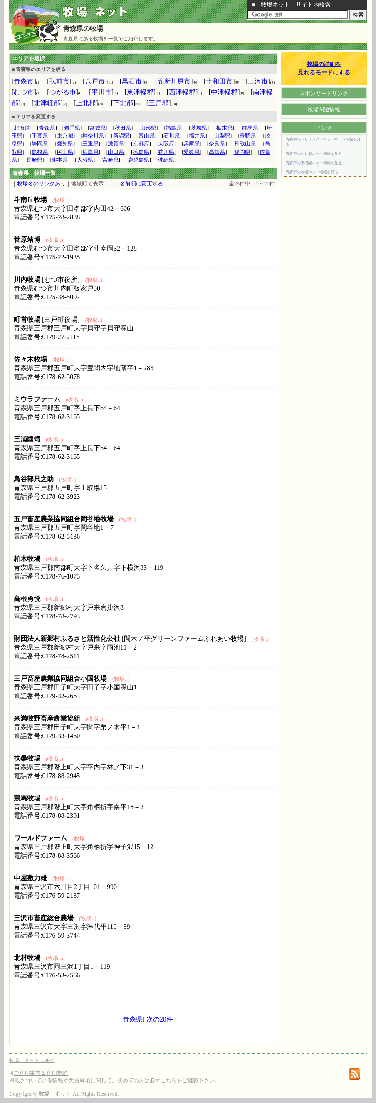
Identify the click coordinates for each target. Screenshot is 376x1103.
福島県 (174, 128)
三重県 (90, 143)
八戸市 (95, 81)
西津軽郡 (182, 92)
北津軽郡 (47, 102)
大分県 (85, 160)
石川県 (171, 136)
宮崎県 (110, 160)
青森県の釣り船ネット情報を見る (314, 154)
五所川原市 (173, 81)
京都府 (141, 143)
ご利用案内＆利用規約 (41, 1073)
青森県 (47, 128)
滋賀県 (116, 143)
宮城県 (97, 128)
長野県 (248, 136)
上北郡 (86, 102)
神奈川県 (93, 136)
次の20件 (159, 1019)
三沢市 (258, 81)
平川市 (101, 92)
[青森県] (132, 1019)
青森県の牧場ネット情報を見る (312, 172)
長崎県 (34, 160)
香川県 (166, 152)
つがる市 (62, 92)
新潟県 (121, 136)
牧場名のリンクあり (41, 183)
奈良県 (217, 143)
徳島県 (141, 152)
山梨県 (222, 136)
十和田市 (219, 81)
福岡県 (242, 152)
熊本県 (60, 160)
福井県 (197, 136)
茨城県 (199, 128)
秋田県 (123, 128)
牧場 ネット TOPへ (31, 1060)
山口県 (116, 152)
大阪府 (166, 143)
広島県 (90, 152)
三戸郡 (158, 102)
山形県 (148, 128)
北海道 (22, 128)
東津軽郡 (140, 92)
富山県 (147, 136)
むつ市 (24, 92)
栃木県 (224, 128)
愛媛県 (191, 152)
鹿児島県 (138, 160)
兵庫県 (191, 143)
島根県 (40, 152)
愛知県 (65, 143)
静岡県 (40, 143)
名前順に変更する (141, 183)
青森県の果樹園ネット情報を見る (314, 163)
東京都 (65, 136)
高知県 (217, 152)
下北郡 (123, 102)
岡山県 (65, 152)
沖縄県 (166, 160)
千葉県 (40, 136)
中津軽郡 (224, 92)
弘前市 (59, 81)
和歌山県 (245, 143)
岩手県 (72, 128)
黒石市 (132, 81)
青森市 (24, 81)
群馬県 (250, 128)
